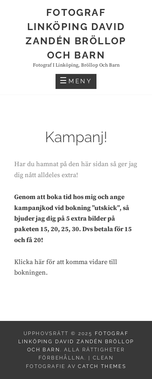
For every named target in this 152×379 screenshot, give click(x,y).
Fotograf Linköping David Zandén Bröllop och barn (76, 342)
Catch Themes (102, 366)
